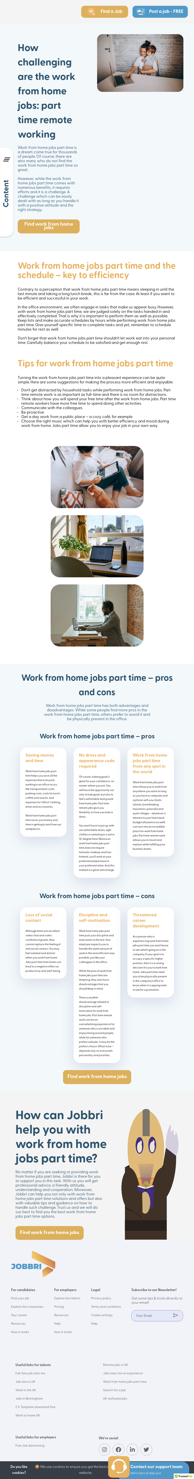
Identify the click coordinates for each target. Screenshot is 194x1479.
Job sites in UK (25, 1382)
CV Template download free (35, 1407)
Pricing (59, 1307)
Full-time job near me (30, 1373)
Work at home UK (27, 1415)
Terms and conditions (106, 1307)
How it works (20, 1332)
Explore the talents (67, 1298)
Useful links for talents (33, 1365)
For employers (65, 1290)
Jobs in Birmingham (29, 1398)
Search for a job (114, 1390)
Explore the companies (27, 1307)
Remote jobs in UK (115, 1365)
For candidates (23, 1290)
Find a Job (104, 11)
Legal (95, 1290)
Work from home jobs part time (125, 1382)
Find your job (20, 1298)
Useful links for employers (35, 1437)
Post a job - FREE (160, 12)
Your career (19, 1315)
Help (57, 1323)
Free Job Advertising (29, 1445)
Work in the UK (25, 1390)
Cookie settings (102, 1315)
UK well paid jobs (115, 1398)
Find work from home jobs (48, 226)
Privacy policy (101, 1298)
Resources (18, 1323)
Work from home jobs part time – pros (97, 736)
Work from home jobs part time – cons (97, 896)
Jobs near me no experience (123, 1373)
